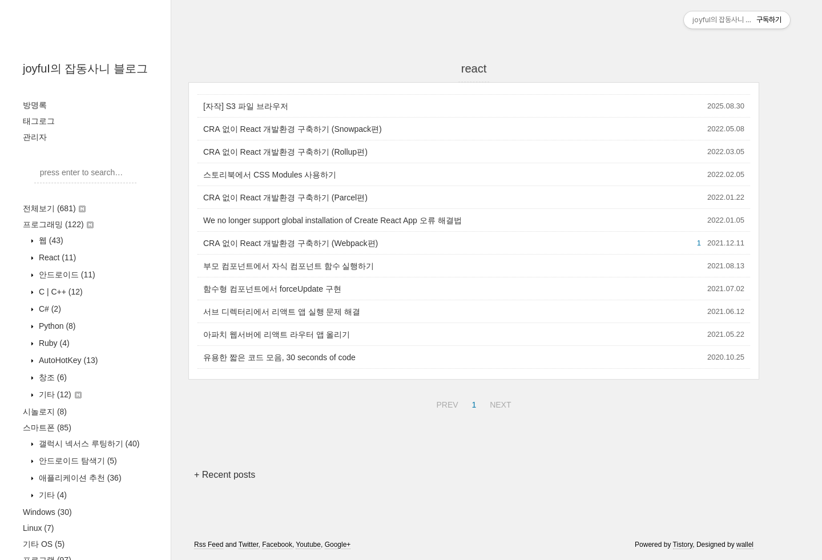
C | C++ (60, 291)
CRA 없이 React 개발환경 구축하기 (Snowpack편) (292, 129)
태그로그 (39, 121)
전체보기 (54, 208)
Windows (47, 512)
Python (56, 326)
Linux (38, 528)
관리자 (35, 137)
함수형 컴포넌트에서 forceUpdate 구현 (272, 288)
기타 (59, 394)
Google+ (338, 545)
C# (49, 308)
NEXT (499, 403)
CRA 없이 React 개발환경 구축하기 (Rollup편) (285, 151)
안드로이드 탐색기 (77, 460)
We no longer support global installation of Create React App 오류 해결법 (332, 220)
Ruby (53, 343)
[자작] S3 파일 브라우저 (245, 106)
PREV (445, 403)
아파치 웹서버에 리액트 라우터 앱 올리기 (276, 334)
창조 (52, 377)
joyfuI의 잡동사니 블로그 (85, 68)
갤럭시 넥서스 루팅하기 (88, 443)
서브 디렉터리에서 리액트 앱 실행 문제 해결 (281, 311)
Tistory (683, 545)
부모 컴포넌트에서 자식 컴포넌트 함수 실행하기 (288, 266)
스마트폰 (47, 427)
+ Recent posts (224, 475)
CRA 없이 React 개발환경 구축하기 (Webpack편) (290, 243)
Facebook (277, 545)
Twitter (249, 545)
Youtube (308, 545)
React (56, 257)
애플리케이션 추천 (79, 477)
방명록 (35, 105)
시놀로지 (45, 411)
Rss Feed (208, 545)
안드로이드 (66, 274)
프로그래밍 (58, 224)
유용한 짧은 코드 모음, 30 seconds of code (279, 357)
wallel (745, 545)
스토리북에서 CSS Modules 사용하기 (269, 174)
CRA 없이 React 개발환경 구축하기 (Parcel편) (285, 197)
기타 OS (44, 544)
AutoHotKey (67, 360)
